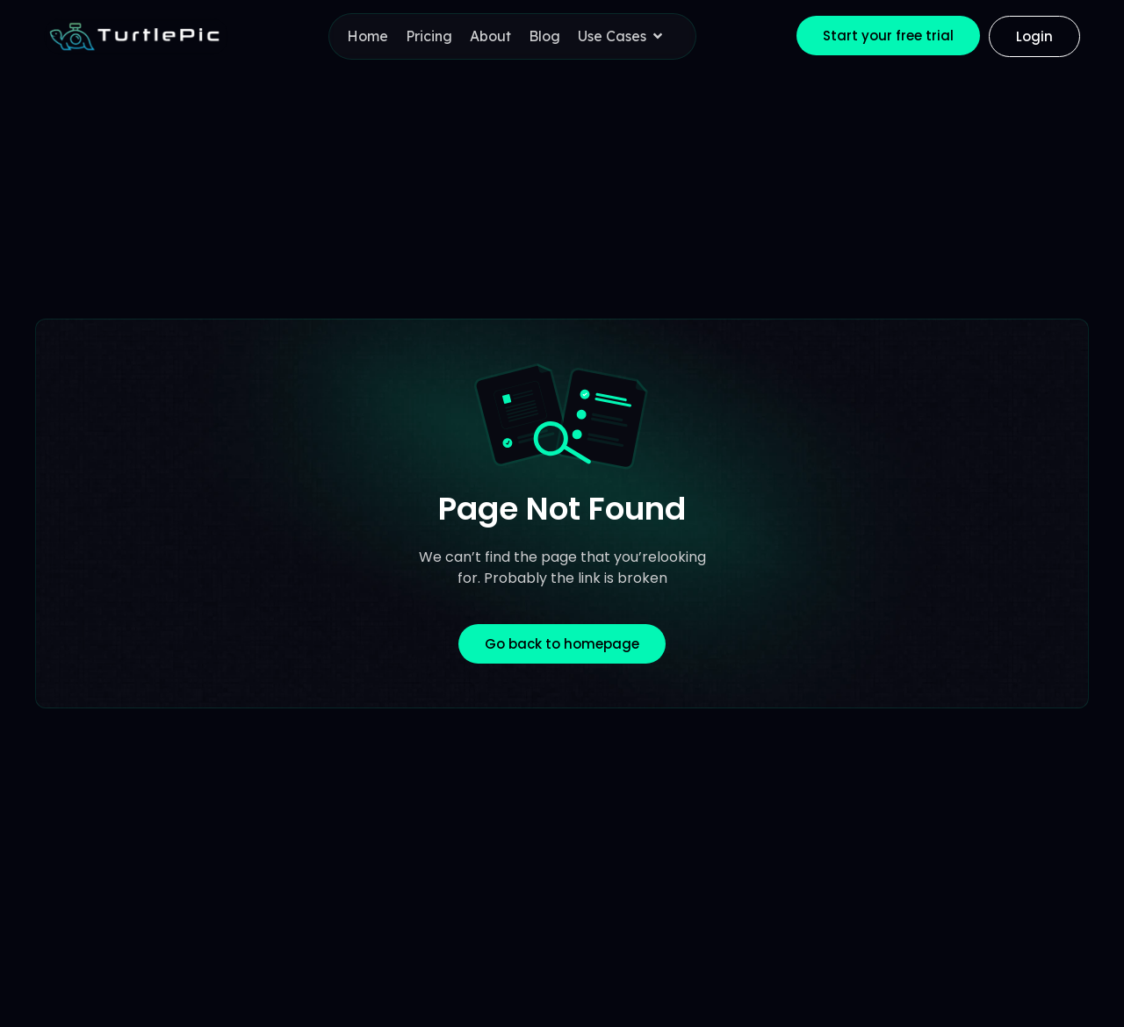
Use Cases (623, 36)
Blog (544, 36)
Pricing (429, 36)
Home (367, 36)
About (490, 36)
